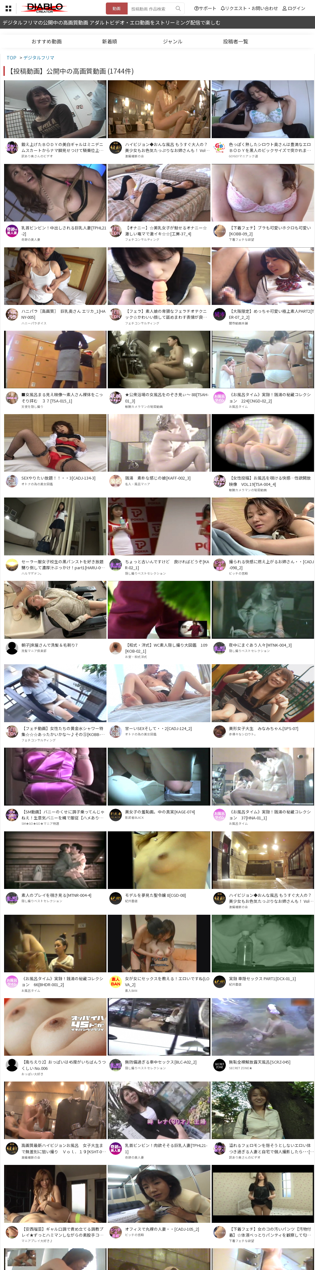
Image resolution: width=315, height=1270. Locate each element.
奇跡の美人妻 (30, 239)
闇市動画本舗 (238, 323)
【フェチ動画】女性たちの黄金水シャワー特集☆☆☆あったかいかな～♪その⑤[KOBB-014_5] (63, 731)
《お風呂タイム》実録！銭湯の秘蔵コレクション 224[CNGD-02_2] (270, 397)
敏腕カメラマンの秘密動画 (144, 406)
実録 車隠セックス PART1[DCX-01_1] (262, 978)
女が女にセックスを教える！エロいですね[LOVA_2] (167, 981)
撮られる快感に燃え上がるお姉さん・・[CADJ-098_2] (271, 564)
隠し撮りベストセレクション (145, 573)
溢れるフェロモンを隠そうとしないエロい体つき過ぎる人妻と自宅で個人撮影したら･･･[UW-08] (271, 1148)
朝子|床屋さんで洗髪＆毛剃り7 (49, 645)
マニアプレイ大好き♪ (37, 1241)
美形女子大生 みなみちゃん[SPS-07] (263, 728)
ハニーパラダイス (34, 323)
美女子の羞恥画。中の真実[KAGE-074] (160, 812)
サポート (205, 8)
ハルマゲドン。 (32, 573)
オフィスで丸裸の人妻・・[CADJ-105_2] (162, 1229)
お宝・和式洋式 (136, 657)
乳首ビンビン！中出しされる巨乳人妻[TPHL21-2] (63, 231)
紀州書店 (131, 901)
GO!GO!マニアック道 (243, 156)
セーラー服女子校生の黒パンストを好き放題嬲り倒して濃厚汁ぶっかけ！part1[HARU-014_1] (63, 564)
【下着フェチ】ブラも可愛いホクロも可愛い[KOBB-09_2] (270, 231)
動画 (116, 8)
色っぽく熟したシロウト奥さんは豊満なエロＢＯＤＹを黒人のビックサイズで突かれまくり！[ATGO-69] (270, 147)
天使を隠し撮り (32, 406)
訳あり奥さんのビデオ (37, 156)
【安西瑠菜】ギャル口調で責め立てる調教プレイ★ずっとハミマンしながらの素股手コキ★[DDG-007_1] (62, 1232)
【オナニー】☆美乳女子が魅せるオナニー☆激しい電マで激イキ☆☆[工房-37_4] (166, 231)
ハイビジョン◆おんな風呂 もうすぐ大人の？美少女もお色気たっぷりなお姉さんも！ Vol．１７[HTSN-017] (271, 898)
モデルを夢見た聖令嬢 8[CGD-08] (155, 895)
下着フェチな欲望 (241, 239)
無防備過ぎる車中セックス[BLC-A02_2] (161, 1062)
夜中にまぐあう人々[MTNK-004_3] (260, 645)
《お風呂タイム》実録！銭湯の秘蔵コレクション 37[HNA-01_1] (270, 815)
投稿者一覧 (235, 41)
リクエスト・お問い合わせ (249, 8)
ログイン (296, 8)
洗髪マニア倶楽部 (34, 651)
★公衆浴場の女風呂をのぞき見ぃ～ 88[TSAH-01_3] (167, 397)
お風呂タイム (238, 406)
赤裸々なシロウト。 (243, 734)
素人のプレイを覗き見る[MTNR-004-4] (56, 895)
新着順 (109, 41)
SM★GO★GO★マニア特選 (40, 823)
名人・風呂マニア (137, 484)
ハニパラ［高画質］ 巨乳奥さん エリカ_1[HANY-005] (63, 314)
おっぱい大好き (32, 1074)
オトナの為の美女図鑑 (37, 484)
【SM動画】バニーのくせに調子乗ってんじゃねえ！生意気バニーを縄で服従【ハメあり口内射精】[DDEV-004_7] (63, 815)
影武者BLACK (134, 817)
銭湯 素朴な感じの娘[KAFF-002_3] (158, 478)
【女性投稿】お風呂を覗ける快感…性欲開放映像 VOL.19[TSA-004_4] (270, 481)
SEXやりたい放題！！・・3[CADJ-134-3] (58, 478)
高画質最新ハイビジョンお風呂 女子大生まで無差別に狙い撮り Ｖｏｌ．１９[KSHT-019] (62, 1148)
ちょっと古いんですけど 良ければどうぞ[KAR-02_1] (167, 564)
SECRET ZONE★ (240, 1068)
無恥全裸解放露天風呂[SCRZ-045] (259, 1062)
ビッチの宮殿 (238, 573)
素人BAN (131, 990)
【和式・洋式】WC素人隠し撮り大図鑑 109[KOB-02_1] (166, 648)
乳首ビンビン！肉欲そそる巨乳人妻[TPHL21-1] (166, 1148)
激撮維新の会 (134, 156)
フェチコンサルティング (142, 239)
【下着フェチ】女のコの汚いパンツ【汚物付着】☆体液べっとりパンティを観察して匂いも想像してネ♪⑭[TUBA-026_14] (270, 1232)
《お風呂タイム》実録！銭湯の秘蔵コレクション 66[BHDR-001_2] (62, 981)
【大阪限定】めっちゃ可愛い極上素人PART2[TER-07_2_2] (271, 314)
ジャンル (173, 41)
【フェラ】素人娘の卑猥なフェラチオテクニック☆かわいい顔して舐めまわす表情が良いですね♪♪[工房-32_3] (166, 314)
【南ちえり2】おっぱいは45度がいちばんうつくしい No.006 (63, 1065)
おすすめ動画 (47, 41)
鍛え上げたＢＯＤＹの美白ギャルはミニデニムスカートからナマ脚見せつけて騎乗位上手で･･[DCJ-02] (62, 147)
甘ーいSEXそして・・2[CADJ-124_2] (158, 728)
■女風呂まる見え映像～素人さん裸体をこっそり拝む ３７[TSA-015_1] (62, 397)
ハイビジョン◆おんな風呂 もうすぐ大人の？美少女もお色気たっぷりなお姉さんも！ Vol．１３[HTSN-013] (167, 147)
